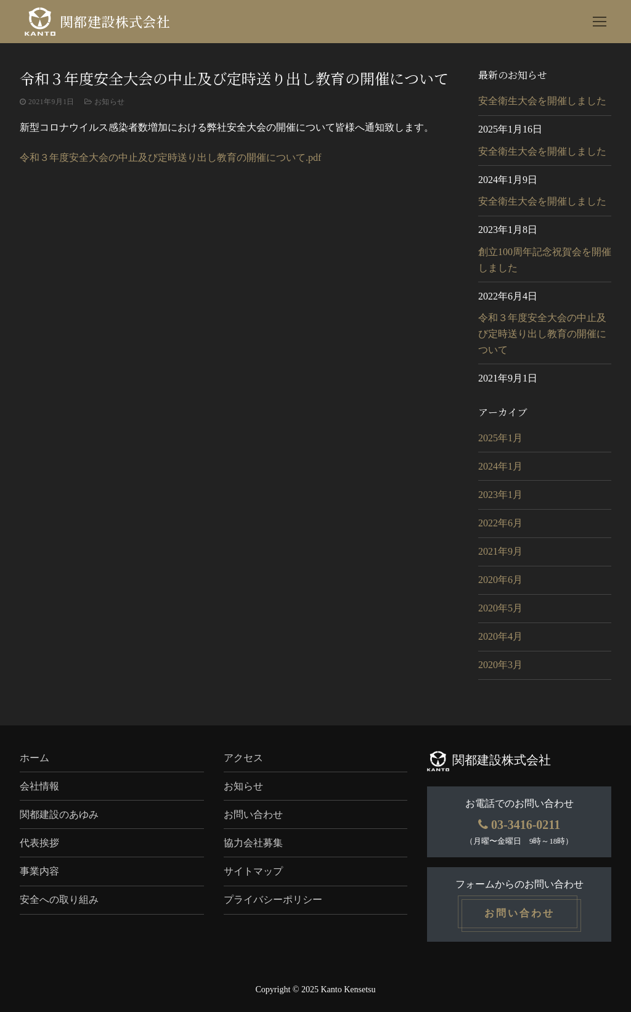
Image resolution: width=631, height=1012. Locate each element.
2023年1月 (500, 494)
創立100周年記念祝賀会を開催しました (544, 260)
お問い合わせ (253, 814)
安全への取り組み (59, 899)
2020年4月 (500, 636)
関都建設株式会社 (115, 22)
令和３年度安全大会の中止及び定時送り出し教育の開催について (542, 333)
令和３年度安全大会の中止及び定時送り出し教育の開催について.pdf (170, 157)
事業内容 (39, 871)
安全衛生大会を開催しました (542, 101)
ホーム (34, 758)
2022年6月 (500, 523)
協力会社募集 (253, 843)
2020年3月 (500, 664)
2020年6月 (500, 579)
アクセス (243, 758)
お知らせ (104, 101)
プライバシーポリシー (273, 899)
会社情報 (39, 786)
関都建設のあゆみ (59, 814)
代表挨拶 (39, 843)
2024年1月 (500, 466)
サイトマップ (253, 871)
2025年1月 (500, 438)
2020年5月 (500, 608)
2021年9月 (500, 551)
